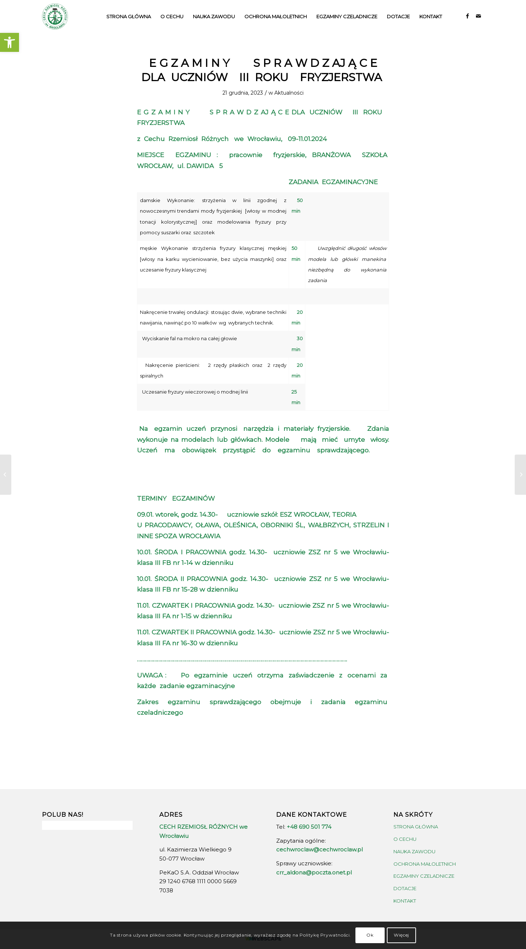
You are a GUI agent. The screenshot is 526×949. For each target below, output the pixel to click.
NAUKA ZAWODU (414, 851)
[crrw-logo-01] (55, 16)
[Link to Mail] (478, 16)
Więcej (401, 935)
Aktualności (289, 93)
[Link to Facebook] (467, 16)
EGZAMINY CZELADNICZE (423, 876)
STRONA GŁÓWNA (415, 827)
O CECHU (404, 839)
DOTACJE (404, 888)
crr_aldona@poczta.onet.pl (314, 872)
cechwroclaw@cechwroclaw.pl (319, 849)
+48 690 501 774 (309, 826)
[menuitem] (129, 16)
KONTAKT (404, 901)
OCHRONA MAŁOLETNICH (424, 864)
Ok (369, 935)
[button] (9, 42)
